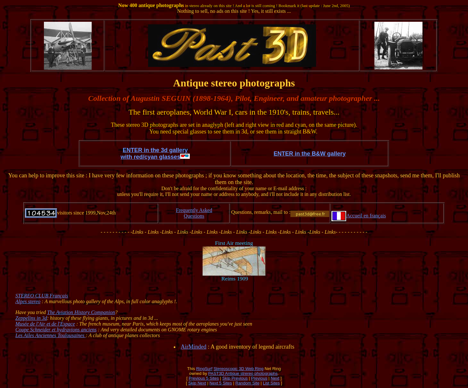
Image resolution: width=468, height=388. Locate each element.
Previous (259, 378)
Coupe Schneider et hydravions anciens (55, 329)
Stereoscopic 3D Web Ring (238, 368)
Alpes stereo (27, 301)
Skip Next (197, 383)
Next (275, 378)
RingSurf (204, 368)
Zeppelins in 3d (31, 318)
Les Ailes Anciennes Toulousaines (50, 335)
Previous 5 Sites (204, 378)
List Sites (271, 383)
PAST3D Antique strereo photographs (243, 373)
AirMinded (193, 347)
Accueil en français (366, 215)
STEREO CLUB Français (41, 295)
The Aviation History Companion (81, 312)
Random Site (247, 383)
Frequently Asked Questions (194, 213)
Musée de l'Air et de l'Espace (45, 324)
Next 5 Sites (221, 383)
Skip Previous (234, 378)
